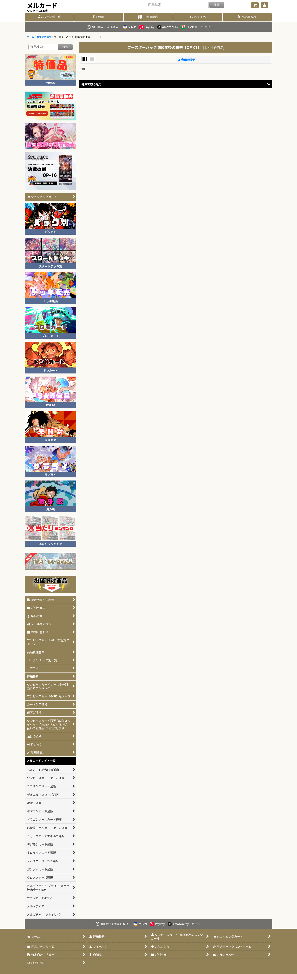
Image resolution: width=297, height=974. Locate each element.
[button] (175, 84)
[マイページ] (264, 5)
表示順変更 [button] (187, 60)
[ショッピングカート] (255, 5)
